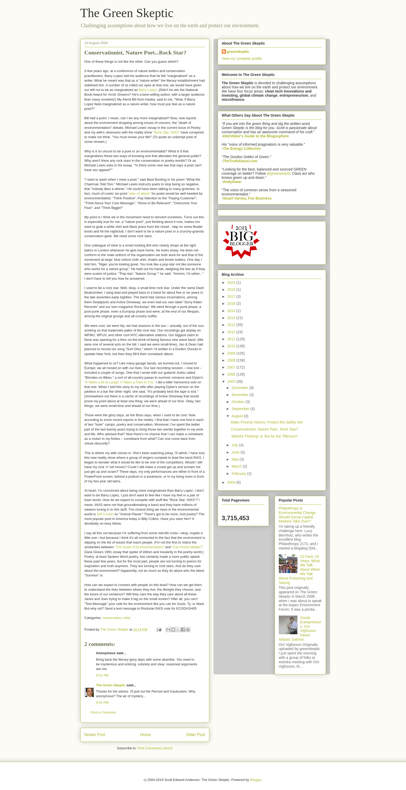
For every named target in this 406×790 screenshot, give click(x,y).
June (236, 452)
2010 (231, 346)
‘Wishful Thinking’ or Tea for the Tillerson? (264, 436)
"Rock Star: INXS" (166, 132)
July (235, 445)
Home (145, 734)
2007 (231, 367)
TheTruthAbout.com (240, 161)
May (235, 459)
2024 (231, 282)
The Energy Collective (242, 148)
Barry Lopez (148, 90)
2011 (231, 339)
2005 (231, 381)
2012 (231, 332)
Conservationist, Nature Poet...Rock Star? (264, 429)
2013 (231, 325)
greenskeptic (238, 52)
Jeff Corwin (105, 514)
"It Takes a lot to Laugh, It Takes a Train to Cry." (119, 382)
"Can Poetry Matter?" (187, 547)
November (240, 395)
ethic (127, 618)
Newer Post (94, 734)
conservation (112, 618)
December (240, 388)
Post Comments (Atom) (155, 748)
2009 (231, 353)
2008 (231, 360)
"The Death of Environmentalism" (139, 547)
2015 (231, 311)
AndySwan (232, 182)
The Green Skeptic (127, 13)
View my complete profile (242, 59)
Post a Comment (103, 712)
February (239, 473)
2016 (231, 303)
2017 (231, 296)
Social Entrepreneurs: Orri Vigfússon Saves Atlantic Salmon (300, 628)
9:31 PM (102, 675)
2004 (231, 482)
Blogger (255, 780)
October (239, 402)
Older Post (195, 734)
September (241, 409)
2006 (231, 374)
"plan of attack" (140, 193)
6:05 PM (102, 702)
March (237, 466)
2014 (231, 318)
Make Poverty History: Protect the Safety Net (267, 422)
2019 (231, 289)
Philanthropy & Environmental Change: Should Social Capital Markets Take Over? (298, 514)
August (238, 416)
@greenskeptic (279, 173)
